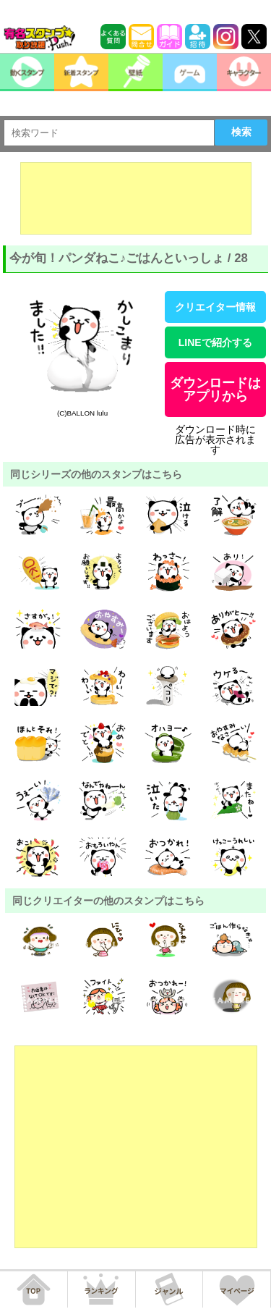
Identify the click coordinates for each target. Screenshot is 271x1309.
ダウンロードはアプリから (215, 389)
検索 (241, 132)
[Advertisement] (135, 198)
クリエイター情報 (215, 307)
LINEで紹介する (215, 342)
